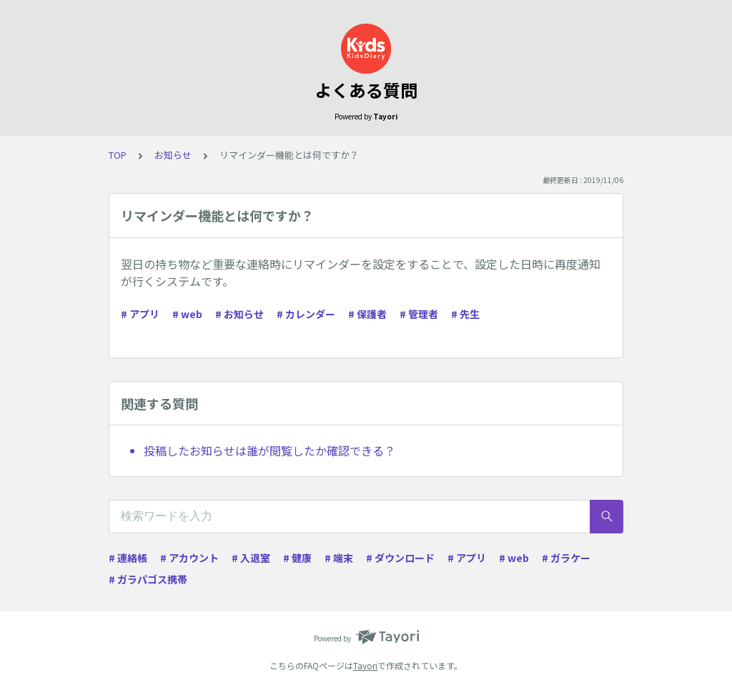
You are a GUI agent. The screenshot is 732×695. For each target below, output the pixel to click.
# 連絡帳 (128, 558)
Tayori (365, 665)
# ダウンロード (400, 558)
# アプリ (140, 314)
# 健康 (297, 558)
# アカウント (189, 558)
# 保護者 (367, 314)
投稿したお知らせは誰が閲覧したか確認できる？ (269, 450)
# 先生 (465, 314)
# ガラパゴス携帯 (148, 579)
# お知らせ (239, 314)
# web (187, 314)
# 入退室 (251, 558)
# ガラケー (566, 558)
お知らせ (173, 155)
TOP (118, 155)
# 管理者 (419, 314)
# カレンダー (306, 314)
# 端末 (339, 558)
